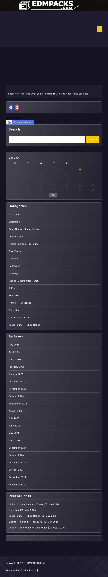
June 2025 (14, 425)
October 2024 (16, 455)
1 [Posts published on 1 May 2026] (67, 168)
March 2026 (15, 359)
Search (14, 129)
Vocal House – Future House (24, 325)
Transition (14, 310)
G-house (13, 258)
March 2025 (15, 440)
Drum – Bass (16, 236)
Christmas (14, 222)
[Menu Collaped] (99, 29)
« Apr (53, 195)
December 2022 (17, 477)
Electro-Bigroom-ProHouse (24, 244)
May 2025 (14, 433)
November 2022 (17, 484)
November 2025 (17, 389)
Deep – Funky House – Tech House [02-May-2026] (37, 527)
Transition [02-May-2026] (23, 510)
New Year (14, 295)
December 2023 (17, 462)
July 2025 (14, 418)
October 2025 (16, 396)
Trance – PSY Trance (20, 302)
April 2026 (14, 352)
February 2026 (16, 367)
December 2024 (17, 448)
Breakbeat (14, 214)
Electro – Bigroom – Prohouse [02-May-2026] (34, 521)
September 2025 (18, 403)
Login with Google (19, 122)
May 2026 (14, 344)
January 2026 (16, 374)
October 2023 (16, 470)
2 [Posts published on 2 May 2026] (80, 168)
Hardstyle (14, 273)
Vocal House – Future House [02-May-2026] (33, 516)
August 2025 (16, 411)
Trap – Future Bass (19, 317)
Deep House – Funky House (24, 229)
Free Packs (15, 251)
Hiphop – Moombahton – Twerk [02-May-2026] (34, 504)
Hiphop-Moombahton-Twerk (24, 280)
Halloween (14, 266)
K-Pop (12, 288)
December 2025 (17, 381)
